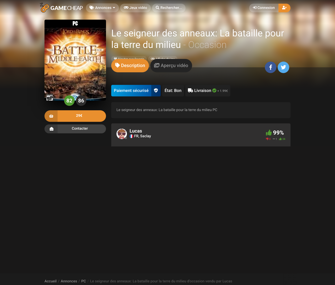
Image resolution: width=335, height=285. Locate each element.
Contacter (75, 128)
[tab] (130, 65)
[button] (169, 8)
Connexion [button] (264, 8)
